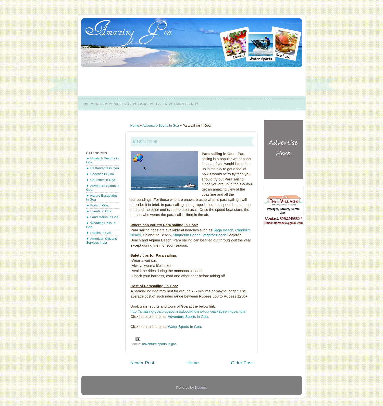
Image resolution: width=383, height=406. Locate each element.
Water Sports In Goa (184, 327)
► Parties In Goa (98, 233)
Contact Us (161, 104)
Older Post (242, 362)
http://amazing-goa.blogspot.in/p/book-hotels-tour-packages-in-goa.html (188, 311)
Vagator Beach (214, 235)
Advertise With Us (183, 104)
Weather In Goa (122, 104)
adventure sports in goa (159, 344)
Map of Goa (101, 104)
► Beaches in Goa (100, 174)
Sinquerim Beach (186, 235)
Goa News (143, 104)
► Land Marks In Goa (102, 217)
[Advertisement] (200, 80)
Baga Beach (223, 230)
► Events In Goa (98, 211)
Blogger (200, 387)
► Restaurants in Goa (102, 168)
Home (85, 104)
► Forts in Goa (97, 205)
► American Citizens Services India (101, 240)
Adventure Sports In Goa (161, 125)
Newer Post (142, 362)
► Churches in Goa (100, 180)
